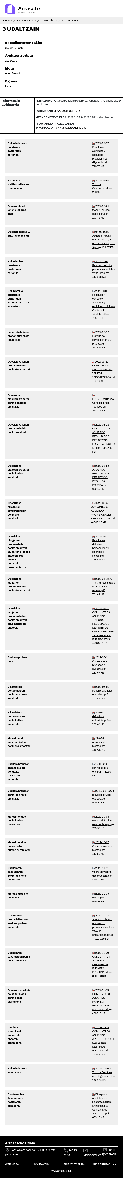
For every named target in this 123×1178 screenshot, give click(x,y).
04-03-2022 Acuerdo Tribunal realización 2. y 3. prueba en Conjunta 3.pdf (103, 240)
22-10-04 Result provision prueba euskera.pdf (103, 795)
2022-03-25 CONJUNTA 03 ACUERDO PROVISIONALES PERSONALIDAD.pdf (103, 511)
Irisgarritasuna (104, 1164)
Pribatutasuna (74, 1164)
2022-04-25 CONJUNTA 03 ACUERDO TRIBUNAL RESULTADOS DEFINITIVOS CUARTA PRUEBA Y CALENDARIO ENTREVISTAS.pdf (103, 624)
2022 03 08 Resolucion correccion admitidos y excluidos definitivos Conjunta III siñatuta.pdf (103, 303)
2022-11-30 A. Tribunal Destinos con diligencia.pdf (102, 1072)
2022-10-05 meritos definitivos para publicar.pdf (102, 820)
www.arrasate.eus (61, 1170)
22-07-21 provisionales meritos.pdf (99, 742)
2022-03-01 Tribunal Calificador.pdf (100, 184)
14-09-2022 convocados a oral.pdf (100, 768)
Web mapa (12, 1164)
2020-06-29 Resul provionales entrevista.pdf (102, 690)
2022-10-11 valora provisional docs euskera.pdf (102, 872)
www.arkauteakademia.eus (71, 127)
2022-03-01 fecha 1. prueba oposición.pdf (101, 210)
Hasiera (7, 20)
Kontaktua (42, 1164)
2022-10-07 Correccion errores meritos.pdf (102, 846)
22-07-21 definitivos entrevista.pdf (100, 716)
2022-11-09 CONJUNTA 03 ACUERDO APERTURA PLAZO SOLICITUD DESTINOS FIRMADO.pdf (103, 1039)
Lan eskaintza (48, 20)
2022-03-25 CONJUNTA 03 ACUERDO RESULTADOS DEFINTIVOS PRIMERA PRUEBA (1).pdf (103, 436)
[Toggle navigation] (115, 9)
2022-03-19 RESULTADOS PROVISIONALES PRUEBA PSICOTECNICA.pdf (103, 369)
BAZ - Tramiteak (26, 20)
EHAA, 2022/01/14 (67, 111)
